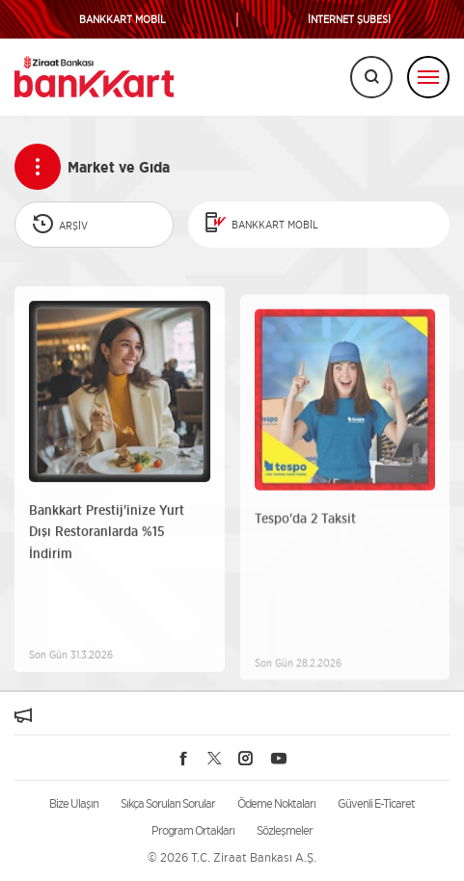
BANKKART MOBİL (122, 19)
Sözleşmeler (285, 830)
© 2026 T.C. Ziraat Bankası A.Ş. (232, 857)
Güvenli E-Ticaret (376, 803)
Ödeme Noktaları (276, 803)
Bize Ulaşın (73, 803)
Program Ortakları (192, 830)
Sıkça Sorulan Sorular (168, 803)
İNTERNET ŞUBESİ (349, 19)
